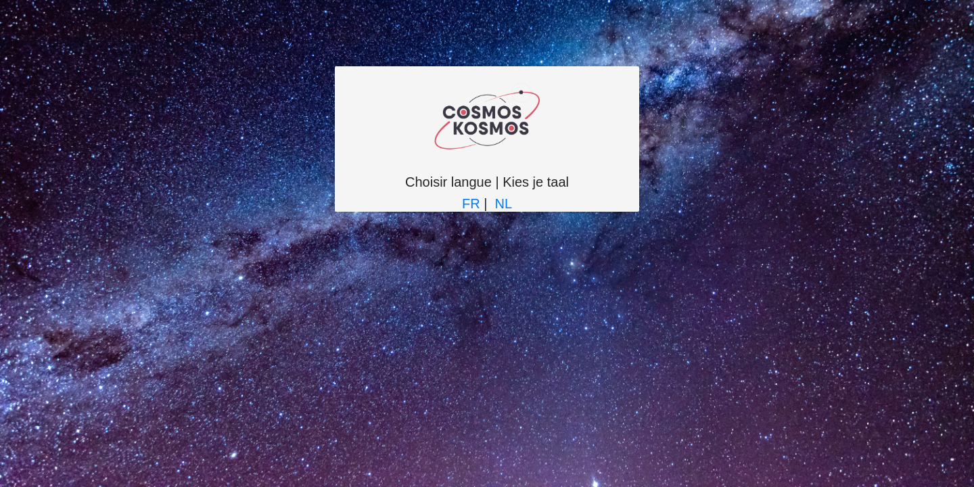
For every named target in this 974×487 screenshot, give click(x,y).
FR (471, 203)
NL (503, 203)
